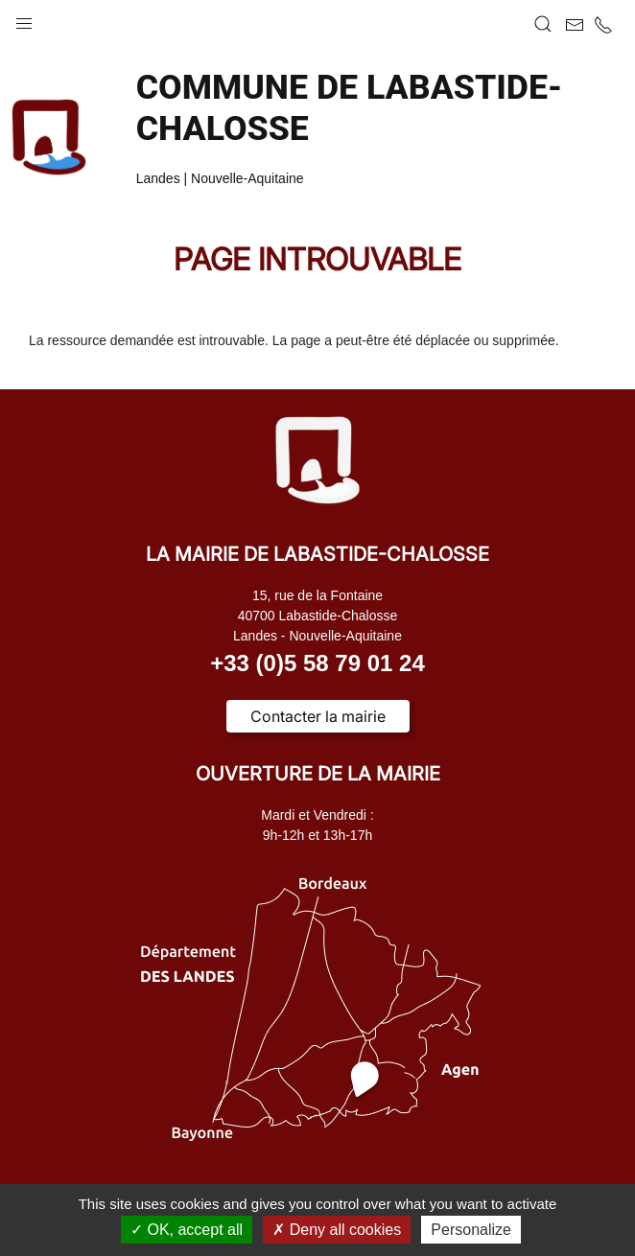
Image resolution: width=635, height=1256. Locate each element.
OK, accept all (186, 1229)
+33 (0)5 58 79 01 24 (317, 663)
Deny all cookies (336, 1229)
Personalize (471, 1229)
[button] (24, 19)
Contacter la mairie (318, 716)
